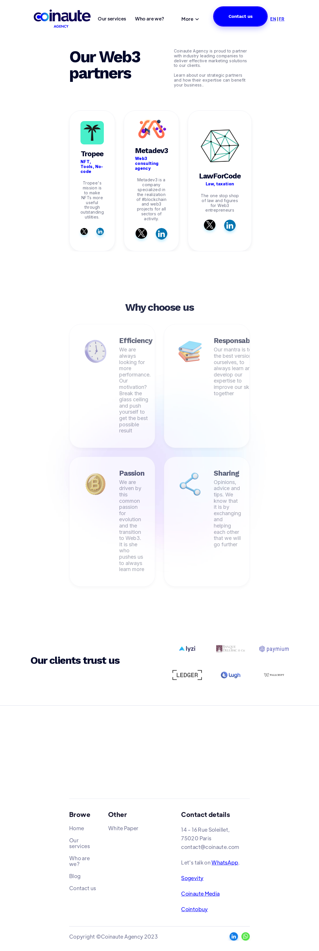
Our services (112, 19)
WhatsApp (224, 862)
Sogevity (192, 878)
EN (273, 18)
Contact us (240, 16)
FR (281, 18)
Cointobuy (194, 909)
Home (76, 828)
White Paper (123, 828)
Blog (74, 876)
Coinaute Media (200, 893)
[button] (190, 19)
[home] (63, 19)
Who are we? (149, 19)
